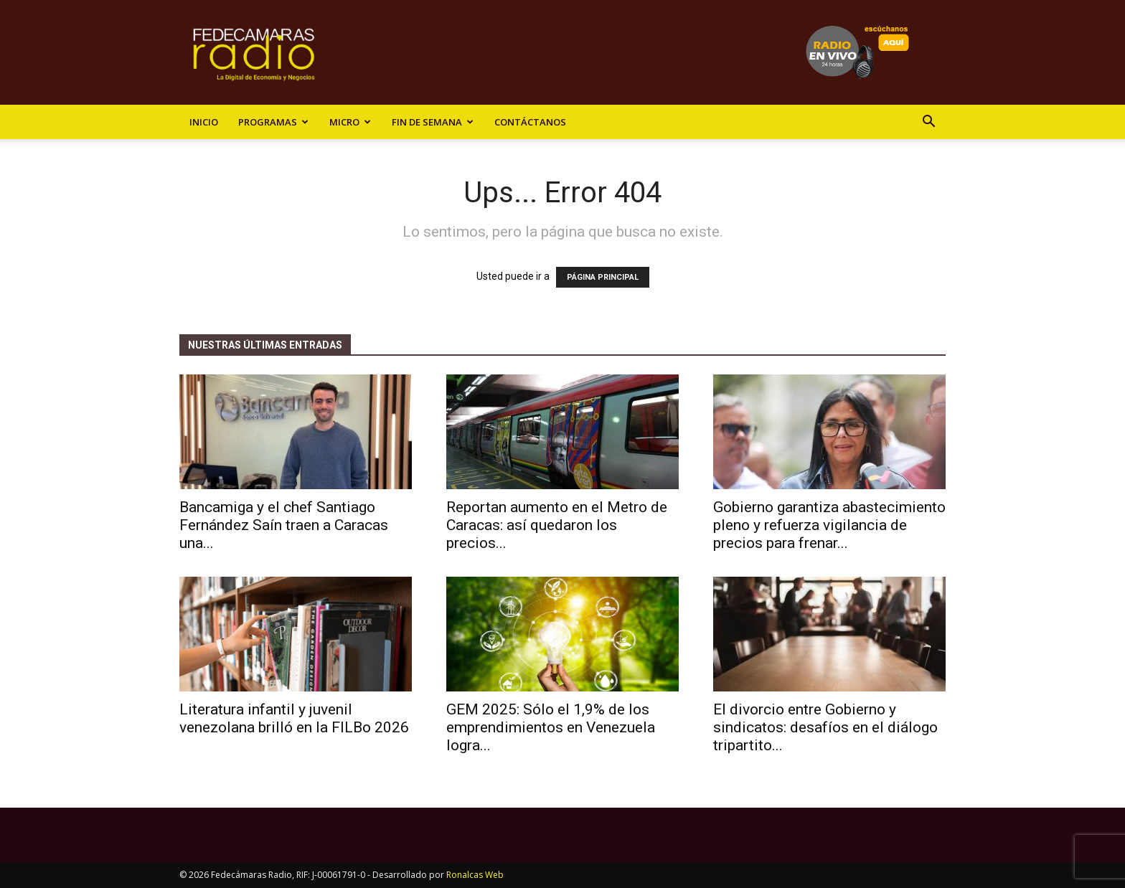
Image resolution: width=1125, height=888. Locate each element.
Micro (350, 121)
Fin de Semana (433, 121)
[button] (928, 123)
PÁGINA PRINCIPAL (603, 277)
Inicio (203, 121)
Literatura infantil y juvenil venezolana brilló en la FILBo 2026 (294, 718)
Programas (273, 121)
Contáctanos (530, 121)
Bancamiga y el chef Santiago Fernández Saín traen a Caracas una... (283, 525)
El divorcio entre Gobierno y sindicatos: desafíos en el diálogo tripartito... (825, 727)
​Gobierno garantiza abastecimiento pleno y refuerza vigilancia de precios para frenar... (829, 525)
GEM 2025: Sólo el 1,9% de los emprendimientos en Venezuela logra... (550, 727)
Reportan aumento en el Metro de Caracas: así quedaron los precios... (556, 525)
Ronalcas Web (475, 875)
